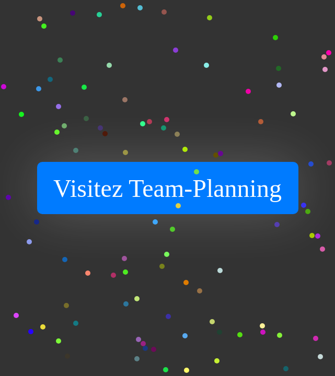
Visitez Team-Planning (167, 188)
